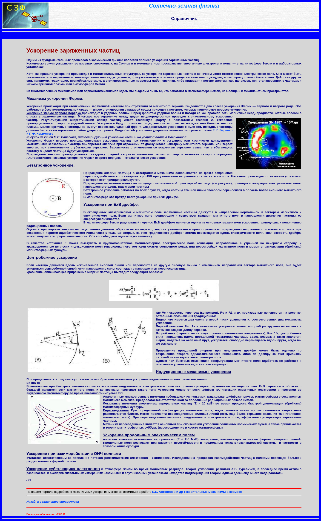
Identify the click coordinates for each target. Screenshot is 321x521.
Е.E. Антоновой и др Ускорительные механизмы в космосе (197, 491)
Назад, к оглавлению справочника (52, 501)
